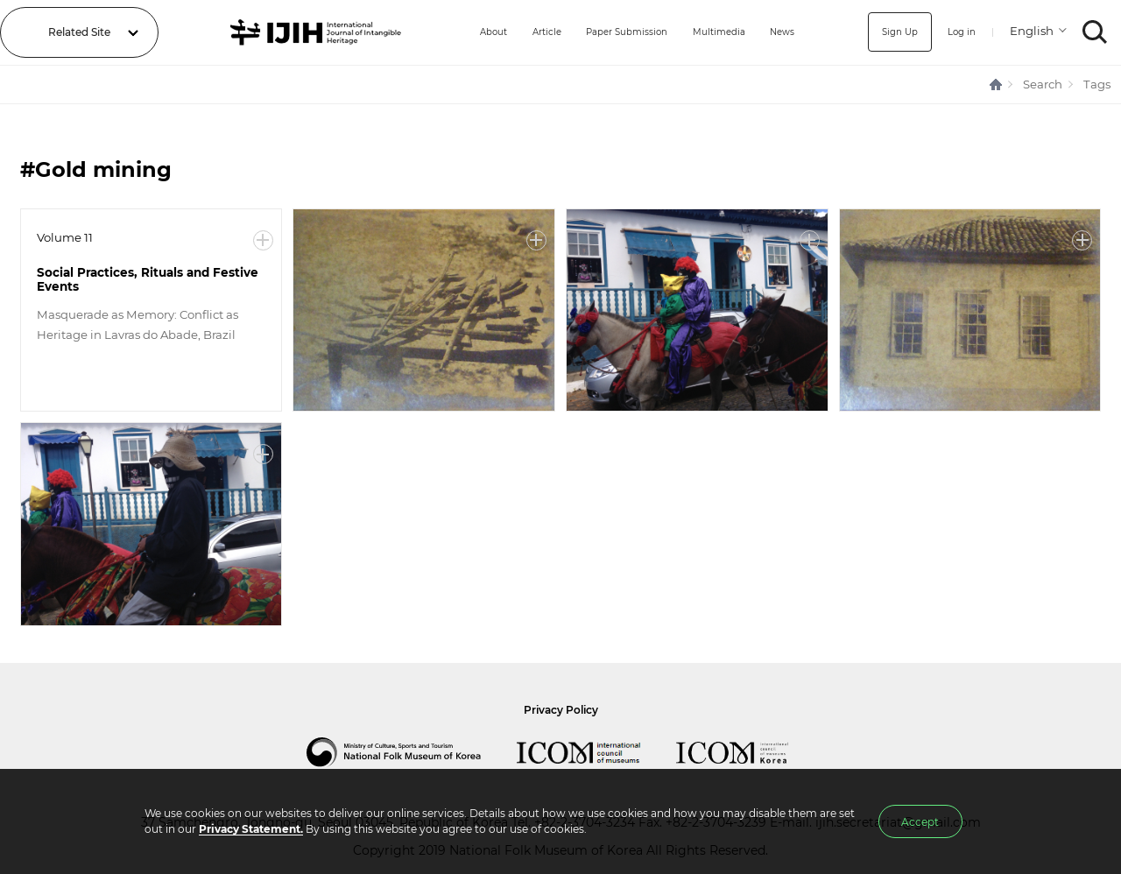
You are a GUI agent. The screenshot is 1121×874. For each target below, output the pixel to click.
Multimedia (715, 32)
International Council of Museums (596, 752)
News (785, 32)
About (464, 32)
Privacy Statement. (251, 828)
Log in (958, 32)
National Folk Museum (412, 752)
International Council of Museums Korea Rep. (749, 752)
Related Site (79, 32)
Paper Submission (612, 32)
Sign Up (892, 32)
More (263, 240)
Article (523, 32)
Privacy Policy (561, 709)
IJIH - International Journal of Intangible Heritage (303, 32)
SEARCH (1095, 32)
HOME (996, 84)
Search (1042, 84)
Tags (1096, 84)
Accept (920, 821)
